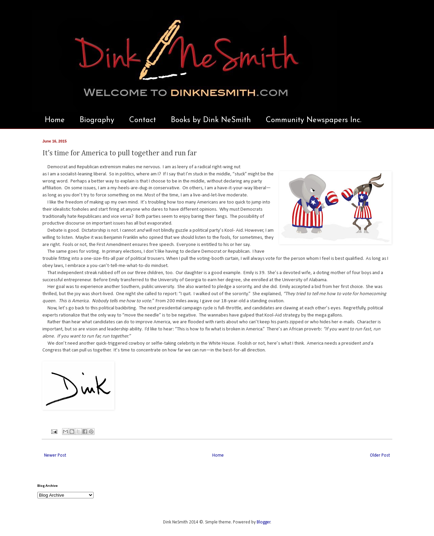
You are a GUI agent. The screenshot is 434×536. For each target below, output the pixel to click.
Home (55, 120)
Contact (142, 120)
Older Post (380, 455)
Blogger (264, 522)
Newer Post (55, 455)
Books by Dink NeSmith (211, 120)
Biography (97, 120)
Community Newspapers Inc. (313, 120)
